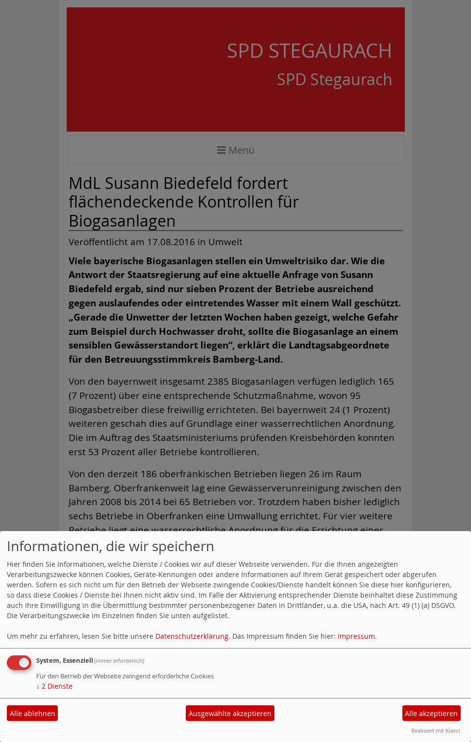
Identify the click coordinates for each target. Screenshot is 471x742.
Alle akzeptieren (431, 713)
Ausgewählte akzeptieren (230, 713)
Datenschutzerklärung (191, 636)
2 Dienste (54, 686)
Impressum (356, 636)
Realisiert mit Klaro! (435, 730)
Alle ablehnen (32, 713)
